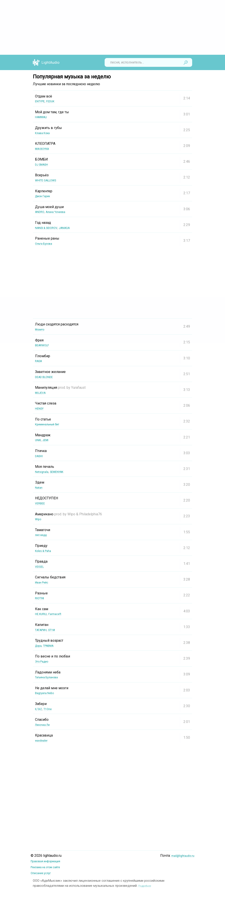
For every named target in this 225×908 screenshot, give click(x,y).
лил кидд (42, 535)
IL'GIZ (39, 709)
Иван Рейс (44, 582)
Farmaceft (60, 614)
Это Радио (43, 661)
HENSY (40, 408)
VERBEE (41, 503)
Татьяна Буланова (49, 677)
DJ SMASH (43, 164)
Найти (185, 62)
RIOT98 (41, 598)
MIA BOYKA (44, 149)
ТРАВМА (52, 645)
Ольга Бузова (46, 243)
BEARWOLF (44, 345)
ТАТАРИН (42, 630)
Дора (39, 645)
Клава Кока (44, 133)
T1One (51, 709)
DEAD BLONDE (46, 377)
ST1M (56, 630)
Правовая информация (50, 861)
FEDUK (54, 101)
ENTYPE (41, 101)
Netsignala (43, 472)
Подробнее (147, 884)
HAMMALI (43, 117)
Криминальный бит (51, 424)
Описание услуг (43, 872)
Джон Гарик (45, 196)
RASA (39, 361)
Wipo (39, 519)
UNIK (39, 440)
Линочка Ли (44, 725)
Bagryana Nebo (46, 693)
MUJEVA (41, 392)
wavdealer (43, 740)
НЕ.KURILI (43, 614)
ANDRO (40, 212)
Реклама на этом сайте (49, 866)
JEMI (48, 440)
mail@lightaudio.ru (180, 855)
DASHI (40, 456)
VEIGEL (40, 566)
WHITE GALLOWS (48, 180)
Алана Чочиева (60, 212)
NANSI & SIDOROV (49, 228)
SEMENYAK (62, 472)
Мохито (41, 329)
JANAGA (71, 228)
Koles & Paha (45, 551)
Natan (39, 487)
